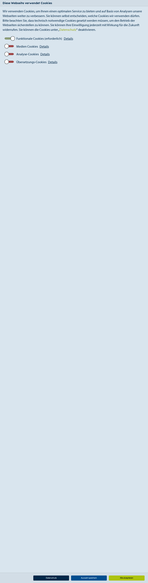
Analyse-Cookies (27, 54)
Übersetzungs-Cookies (31, 62)
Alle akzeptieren (126, 578)
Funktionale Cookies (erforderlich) (39, 38)
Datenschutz (67, 30)
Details (68, 38)
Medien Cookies (27, 46)
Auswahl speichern (89, 578)
